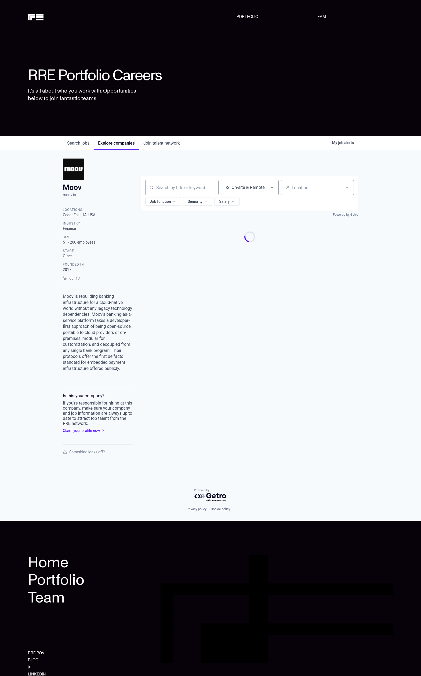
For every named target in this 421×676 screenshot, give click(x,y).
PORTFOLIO (247, 16)
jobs (78, 143)
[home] (54, 16)
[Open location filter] (347, 187)
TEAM (320, 16)
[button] (163, 201)
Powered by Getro (345, 214)
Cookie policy (220, 509)
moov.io (69, 195)
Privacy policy (196, 509)
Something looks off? (84, 452)
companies (116, 143)
